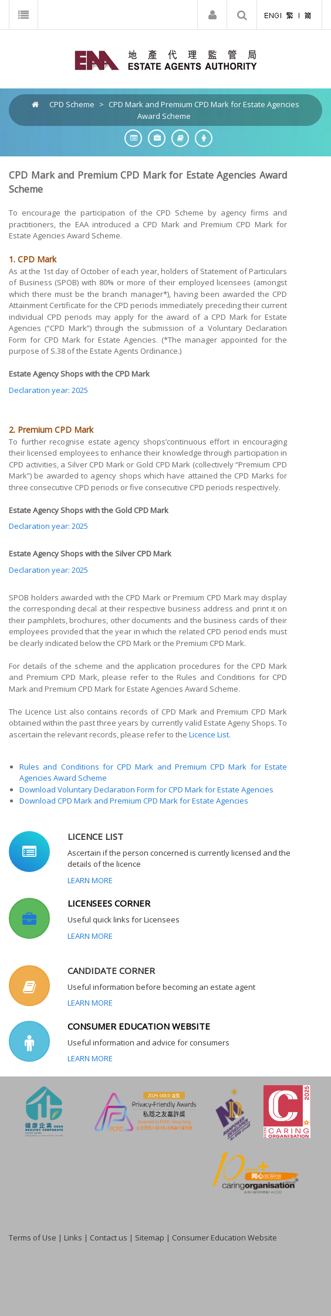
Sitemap (149, 1237)
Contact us (108, 1237)
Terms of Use (32, 1237)
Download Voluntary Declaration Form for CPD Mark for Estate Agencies (146, 789)
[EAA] (166, 59)
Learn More (90, 880)
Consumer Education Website (224, 1237)
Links (73, 1237)
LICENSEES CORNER (108, 903)
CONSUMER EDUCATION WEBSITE (138, 1026)
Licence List (209, 734)
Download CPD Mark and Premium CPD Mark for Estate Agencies (133, 800)
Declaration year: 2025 (48, 390)
